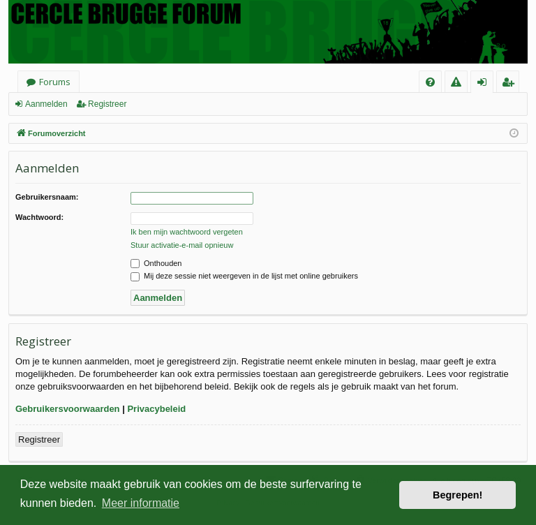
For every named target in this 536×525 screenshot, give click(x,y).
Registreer (107, 104)
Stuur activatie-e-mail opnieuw (182, 245)
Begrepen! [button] (457, 495)
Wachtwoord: (39, 217)
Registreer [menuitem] (510, 84)
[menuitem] (430, 82)
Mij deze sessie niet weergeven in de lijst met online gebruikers (244, 276)
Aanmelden (46, 104)
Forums (54, 81)
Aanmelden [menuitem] (486, 84)
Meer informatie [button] (140, 503)
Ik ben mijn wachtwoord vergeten (187, 232)
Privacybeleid (156, 409)
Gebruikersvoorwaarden (67, 409)
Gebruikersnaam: (46, 197)
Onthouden (156, 263)
